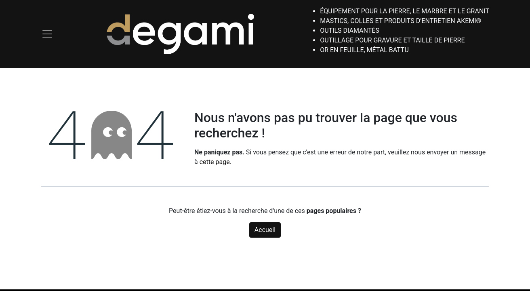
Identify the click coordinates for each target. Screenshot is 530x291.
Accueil (265, 230)
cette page (215, 162)
